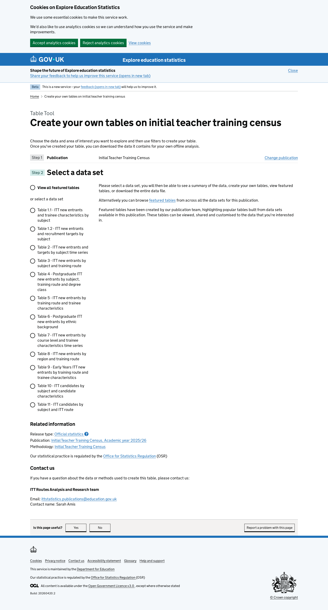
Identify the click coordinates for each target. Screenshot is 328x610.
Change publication (281, 157)
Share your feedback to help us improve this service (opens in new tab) (90, 75)
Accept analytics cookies (54, 42)
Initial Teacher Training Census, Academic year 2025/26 (98, 440)
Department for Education (96, 569)
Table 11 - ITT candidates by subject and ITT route (60, 407)
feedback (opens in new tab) (101, 87)
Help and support (152, 561)
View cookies (140, 42)
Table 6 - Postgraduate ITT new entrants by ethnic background (59, 321)
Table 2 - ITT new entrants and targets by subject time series (62, 250)
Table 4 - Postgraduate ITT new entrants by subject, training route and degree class (59, 282)
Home (34, 96)
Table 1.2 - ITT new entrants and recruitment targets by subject (60, 233)
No (104, 528)
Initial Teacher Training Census (80, 446)
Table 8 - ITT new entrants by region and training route (61, 356)
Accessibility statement (104, 561)
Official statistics (71, 434)
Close (293, 70)
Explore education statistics (154, 60)
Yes (80, 528)
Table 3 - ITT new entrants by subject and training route (61, 263)
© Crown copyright (284, 597)
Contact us (76, 561)
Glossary (130, 561)
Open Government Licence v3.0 (111, 586)
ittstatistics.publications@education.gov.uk (79, 499)
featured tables (162, 200)
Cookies (36, 561)
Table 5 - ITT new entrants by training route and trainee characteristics (61, 303)
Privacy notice (55, 561)
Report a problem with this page (269, 528)
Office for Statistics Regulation (129, 456)
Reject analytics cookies (103, 42)
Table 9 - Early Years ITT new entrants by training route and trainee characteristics (62, 372)
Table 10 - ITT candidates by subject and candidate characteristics (60, 391)
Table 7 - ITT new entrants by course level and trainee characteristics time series (61, 340)
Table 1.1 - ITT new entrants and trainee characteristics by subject (63, 215)
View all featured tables (58, 187)
